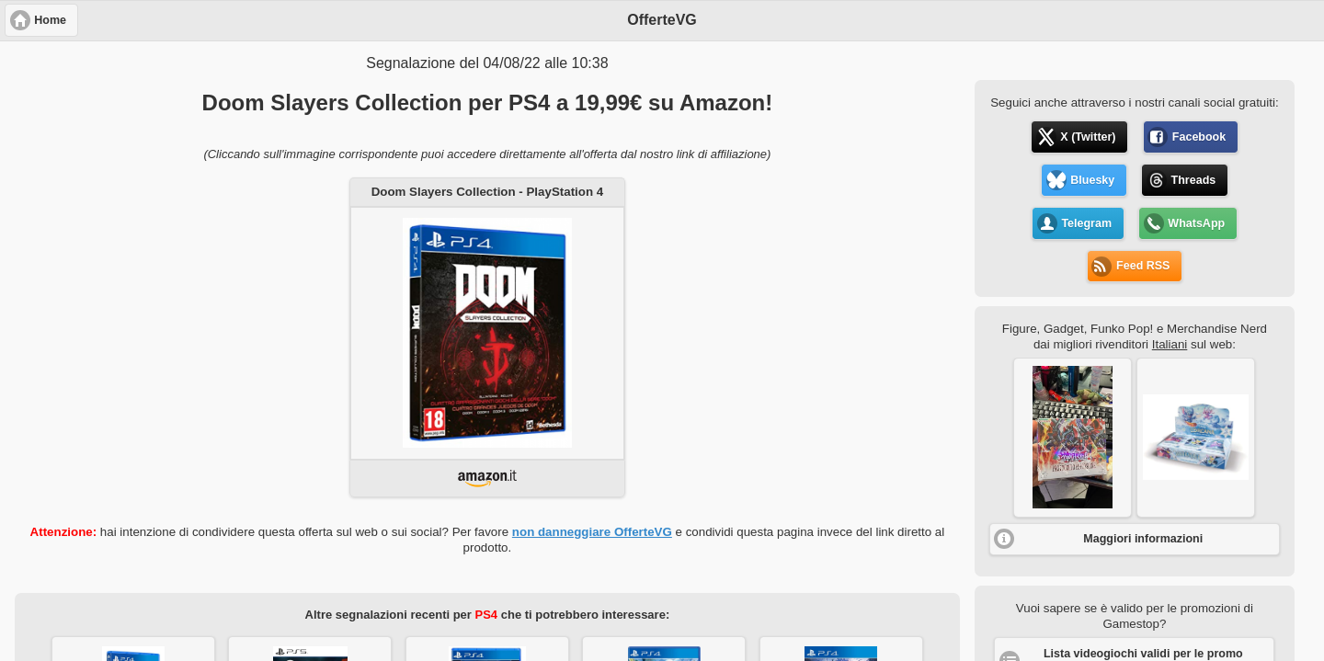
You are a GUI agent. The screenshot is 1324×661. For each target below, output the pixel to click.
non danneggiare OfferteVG (592, 532)
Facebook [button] (1199, 137)
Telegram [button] (1086, 223)
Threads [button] (1193, 180)
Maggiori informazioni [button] (1143, 538)
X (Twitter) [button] (1087, 137)
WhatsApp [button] (1196, 223)
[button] (1072, 438)
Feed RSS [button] (1143, 265)
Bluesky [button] (1092, 180)
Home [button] (50, 20)
